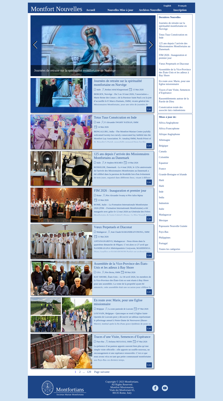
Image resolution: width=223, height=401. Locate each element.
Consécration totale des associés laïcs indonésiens (172, 109)
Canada (163, 151)
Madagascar (102, 232)
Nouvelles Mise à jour (120, 10)
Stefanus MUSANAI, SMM (120, 341)
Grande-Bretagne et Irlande (173, 174)
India (161, 197)
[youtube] (165, 388)
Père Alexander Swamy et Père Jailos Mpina (124, 195)
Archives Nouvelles (150, 10)
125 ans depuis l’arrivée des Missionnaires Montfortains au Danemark (121, 156)
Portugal (163, 243)
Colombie (164, 157)
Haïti (161, 185)
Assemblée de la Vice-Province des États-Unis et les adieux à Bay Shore (121, 265)
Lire (149, 109)
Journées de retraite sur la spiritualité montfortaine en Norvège (75, 70)
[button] (34, 45)
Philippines (164, 237)
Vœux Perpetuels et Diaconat (113, 227)
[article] (92, 95)
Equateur (163, 163)
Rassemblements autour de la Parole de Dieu (174, 100)
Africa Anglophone (169, 122)
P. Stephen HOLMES (114, 163)
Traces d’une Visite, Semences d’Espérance (122, 337)
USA (99, 272)
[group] (93, 45)
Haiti (161, 180)
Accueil (90, 10)
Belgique (100, 309)
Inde (98, 122)
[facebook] (155, 388)
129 (90, 371)
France (162, 168)
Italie (99, 89)
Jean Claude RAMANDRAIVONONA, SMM (130, 232)
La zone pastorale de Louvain (120, 309)
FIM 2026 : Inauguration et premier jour (120, 190)
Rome (99, 195)
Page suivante (102, 371)
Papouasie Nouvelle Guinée (173, 226)
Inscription (180, 10)
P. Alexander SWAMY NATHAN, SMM (121, 122)
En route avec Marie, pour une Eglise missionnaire (174, 82)
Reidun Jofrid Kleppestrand (116, 89)
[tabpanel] (47, 388)
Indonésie (164, 203)
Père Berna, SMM (112, 272)
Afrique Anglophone (169, 134)
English (167, 5)
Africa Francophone (169, 128)
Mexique (163, 220)
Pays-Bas (100, 341)
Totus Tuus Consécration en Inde (115, 117)
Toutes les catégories (169, 249)
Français (182, 5)
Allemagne (164, 140)
